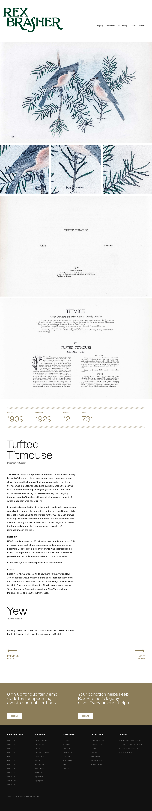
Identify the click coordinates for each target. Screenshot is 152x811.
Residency (122, 26)
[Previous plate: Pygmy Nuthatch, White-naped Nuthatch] (13, 653)
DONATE (85, 716)
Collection (111, 26)
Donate (142, 26)
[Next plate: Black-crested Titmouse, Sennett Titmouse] (139, 653)
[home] (37, 20)
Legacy (100, 26)
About (133, 26)
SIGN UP (14, 716)
